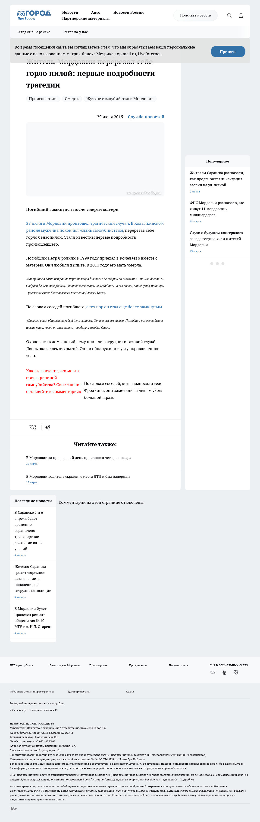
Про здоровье (98, 665)
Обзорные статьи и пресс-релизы (32, 691)
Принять (228, 51)
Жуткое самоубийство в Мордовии (120, 98)
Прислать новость (195, 15)
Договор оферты (79, 691)
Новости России (128, 12)
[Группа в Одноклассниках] (224, 672)
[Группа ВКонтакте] (212, 672)
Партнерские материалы (86, 18)
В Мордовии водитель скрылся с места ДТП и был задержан (95, 479)
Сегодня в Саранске (33, 32)
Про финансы (138, 665)
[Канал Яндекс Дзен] (235, 672)
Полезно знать (178, 665)
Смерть (72, 98)
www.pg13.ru (55, 703)
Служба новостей (146, 116)
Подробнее (187, 779)
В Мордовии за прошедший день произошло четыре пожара (95, 461)
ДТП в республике (21, 665)
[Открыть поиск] (229, 15)
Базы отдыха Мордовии (65, 665)
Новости (70, 12)
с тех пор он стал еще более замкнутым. (124, 306)
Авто (95, 12)
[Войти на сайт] (240, 15)
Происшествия (43, 98)
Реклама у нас (76, 32)
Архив (130, 691)
